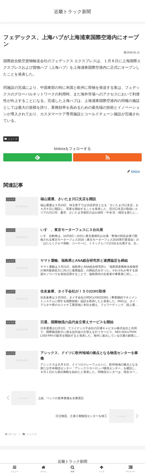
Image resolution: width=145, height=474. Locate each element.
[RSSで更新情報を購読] (107, 157)
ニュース (11, 138)
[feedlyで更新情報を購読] (37, 157)
